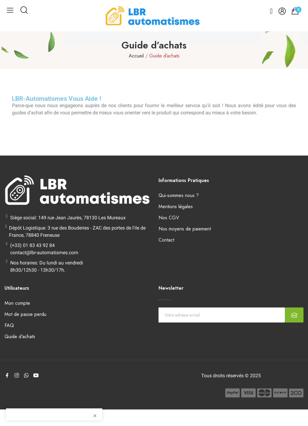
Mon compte (17, 303)
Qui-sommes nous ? (179, 195)
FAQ (9, 325)
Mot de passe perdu (25, 314)
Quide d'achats (20, 336)
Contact (166, 239)
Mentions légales (176, 206)
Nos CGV (169, 217)
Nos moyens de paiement (185, 228)
